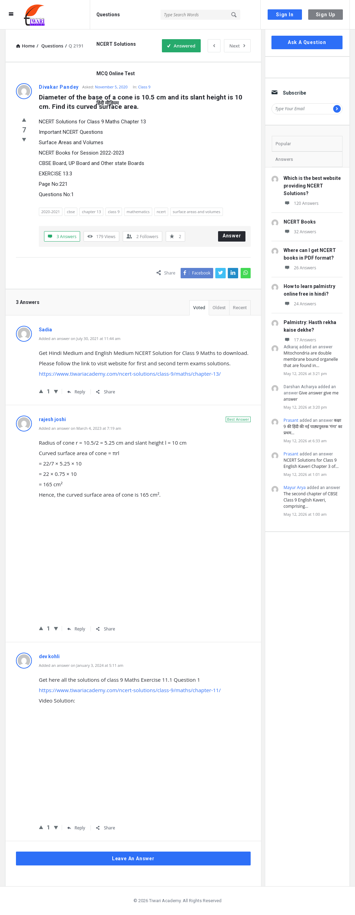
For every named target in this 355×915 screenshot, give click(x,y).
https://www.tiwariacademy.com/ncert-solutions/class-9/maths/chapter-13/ (130, 373)
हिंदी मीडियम (107, 103)
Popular (283, 143)
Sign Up (326, 14)
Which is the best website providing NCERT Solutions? (312, 185)
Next (237, 46)
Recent (240, 307)
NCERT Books (300, 222)
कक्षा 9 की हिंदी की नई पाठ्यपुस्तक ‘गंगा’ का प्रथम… (313, 426)
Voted (199, 307)
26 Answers (300, 268)
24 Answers (300, 304)
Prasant (291, 420)
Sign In (285, 14)
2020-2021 (50, 211)
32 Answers (300, 232)
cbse (71, 211)
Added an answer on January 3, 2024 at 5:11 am (81, 665)
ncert (161, 211)
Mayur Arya (295, 487)
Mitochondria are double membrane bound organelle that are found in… (311, 359)
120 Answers (301, 203)
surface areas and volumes (196, 211)
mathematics (138, 211)
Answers (284, 159)
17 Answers (300, 340)
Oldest (219, 307)
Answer (232, 235)
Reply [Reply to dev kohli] (76, 828)
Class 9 (144, 86)
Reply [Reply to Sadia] (76, 392)
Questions (108, 14)
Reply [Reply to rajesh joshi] (76, 629)
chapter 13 (91, 211)
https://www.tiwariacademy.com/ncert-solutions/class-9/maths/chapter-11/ (130, 690)
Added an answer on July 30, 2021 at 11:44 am (80, 338)
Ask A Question (307, 42)
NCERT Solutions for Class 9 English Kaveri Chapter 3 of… (311, 463)
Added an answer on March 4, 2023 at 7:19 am (80, 428)
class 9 (114, 211)
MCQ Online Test (115, 73)
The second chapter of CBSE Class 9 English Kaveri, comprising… (311, 500)
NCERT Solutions (116, 44)
